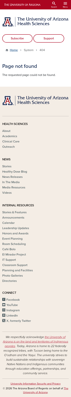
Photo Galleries (12, 276)
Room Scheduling (14, 244)
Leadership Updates (15, 228)
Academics (9, 136)
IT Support (9, 260)
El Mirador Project (14, 254)
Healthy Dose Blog (14, 172)
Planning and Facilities (17, 270)
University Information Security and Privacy (36, 383)
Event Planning (12, 239)
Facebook (13, 300)
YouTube (12, 305)
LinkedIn (12, 315)
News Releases (12, 177)
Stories (6, 166)
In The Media (11, 182)
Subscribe (17, 38)
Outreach (8, 147)
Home (14, 50)
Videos (7, 193)
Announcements (13, 218)
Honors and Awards (15, 233)
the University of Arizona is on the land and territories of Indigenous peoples (35, 341)
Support (49, 38)
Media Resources (13, 187)
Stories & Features (14, 212)
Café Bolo (9, 249)
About (6, 131)
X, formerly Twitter (18, 321)
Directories (9, 281)
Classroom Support (14, 265)
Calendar (8, 223)
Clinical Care (11, 141)
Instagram (13, 310)
